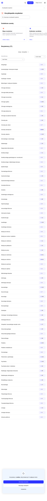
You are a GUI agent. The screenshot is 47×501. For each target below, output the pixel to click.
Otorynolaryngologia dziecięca (8, 333)
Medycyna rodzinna (5, 259)
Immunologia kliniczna (6, 208)
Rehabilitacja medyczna (7, 380)
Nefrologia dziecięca (6, 282)
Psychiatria (3, 361)
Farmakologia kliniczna (6, 171)
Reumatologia (4, 384)
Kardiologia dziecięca (6, 227)
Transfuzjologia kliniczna (7, 398)
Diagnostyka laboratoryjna (7, 148)
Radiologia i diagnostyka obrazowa (9, 370)
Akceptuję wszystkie (23, 482)
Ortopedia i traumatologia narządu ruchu (10, 324)
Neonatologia (4, 287)
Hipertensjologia (5, 203)
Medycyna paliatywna (6, 245)
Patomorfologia (4, 338)
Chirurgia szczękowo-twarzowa (8, 115)
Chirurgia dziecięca (5, 87)
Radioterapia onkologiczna (7, 375)
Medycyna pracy (5, 250)
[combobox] (23, 8)
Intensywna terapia (5, 213)
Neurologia (3, 296)
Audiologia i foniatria (6, 78)
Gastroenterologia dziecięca (7, 180)
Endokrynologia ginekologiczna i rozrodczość (12, 157)
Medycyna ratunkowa (6, 254)
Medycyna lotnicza (5, 231)
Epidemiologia (4, 166)
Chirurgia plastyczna (6, 111)
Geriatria (3, 190)
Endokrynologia (5, 152)
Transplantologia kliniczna (7, 403)
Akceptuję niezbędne (23, 485)
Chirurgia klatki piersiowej (7, 92)
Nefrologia (3, 278)
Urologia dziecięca (5, 412)
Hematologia (4, 199)
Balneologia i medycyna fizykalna (9, 83)
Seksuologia (4, 389)
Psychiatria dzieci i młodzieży (8, 366)
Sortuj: (23, 52)
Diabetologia (4, 143)
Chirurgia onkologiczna (6, 106)
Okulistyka (3, 310)
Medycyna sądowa (5, 268)
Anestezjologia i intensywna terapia (9, 69)
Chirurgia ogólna (5, 101)
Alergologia (4, 64)
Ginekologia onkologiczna (7, 194)
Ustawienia (23, 489)
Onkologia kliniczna (5, 319)
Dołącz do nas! (39, 2)
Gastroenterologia (5, 176)
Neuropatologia (4, 305)
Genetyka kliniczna (5, 185)
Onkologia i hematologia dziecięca (9, 315)
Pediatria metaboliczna (6, 347)
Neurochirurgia (4, 292)
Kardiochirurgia (4, 217)
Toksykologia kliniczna (6, 394)
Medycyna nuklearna (6, 241)
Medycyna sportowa (6, 264)
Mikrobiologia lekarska (6, 273)
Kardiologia (4, 222)
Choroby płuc (4, 120)
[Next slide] (44, 34)
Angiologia (3, 74)
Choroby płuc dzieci (6, 125)
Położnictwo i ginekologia (7, 356)
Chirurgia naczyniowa (6, 97)
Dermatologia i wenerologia (7, 139)
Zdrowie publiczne (5, 417)
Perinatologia (4, 352)
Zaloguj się (30, 2)
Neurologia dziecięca (6, 301)
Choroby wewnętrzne (6, 129)
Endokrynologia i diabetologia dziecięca (10, 162)
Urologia (3, 407)
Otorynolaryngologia (6, 329)
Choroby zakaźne (5, 134)
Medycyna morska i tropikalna (8, 236)
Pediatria (3, 343)
